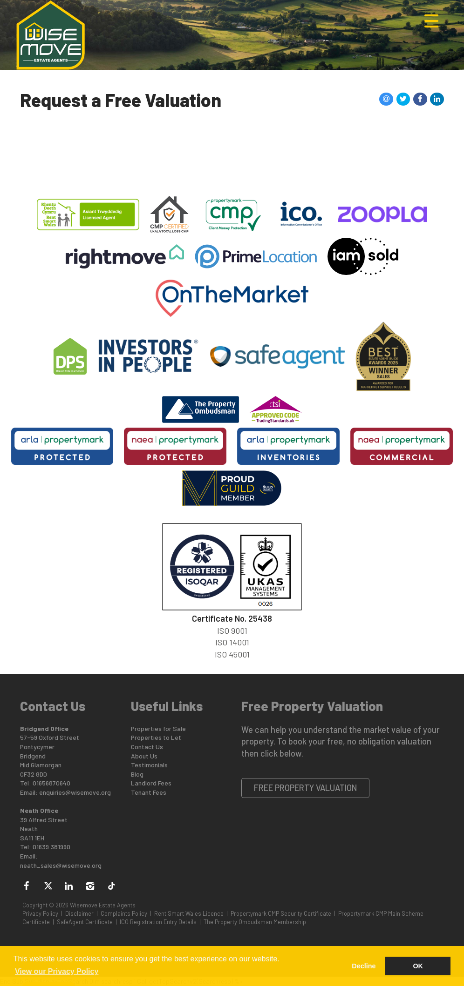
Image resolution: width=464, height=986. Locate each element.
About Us (144, 756)
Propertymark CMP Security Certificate (281, 913)
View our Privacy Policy (56, 971)
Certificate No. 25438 (232, 618)
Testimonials (149, 765)
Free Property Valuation (305, 788)
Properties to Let (156, 737)
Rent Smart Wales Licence (189, 913)
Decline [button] (363, 966)
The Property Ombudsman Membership (255, 922)
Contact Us (147, 747)
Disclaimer (79, 913)
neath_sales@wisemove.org (61, 865)
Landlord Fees (151, 783)
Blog (137, 774)
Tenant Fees (148, 792)
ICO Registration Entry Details (158, 922)
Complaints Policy (124, 913)
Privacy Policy (40, 913)
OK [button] (418, 966)
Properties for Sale (158, 728)
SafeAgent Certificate (85, 922)
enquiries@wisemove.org (75, 792)
